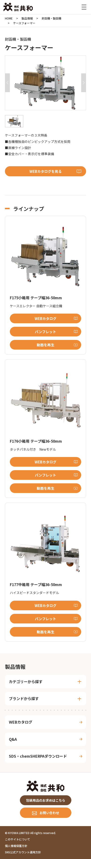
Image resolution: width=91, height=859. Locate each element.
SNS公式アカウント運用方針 (23, 852)
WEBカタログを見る (45, 171)
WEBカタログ (45, 318)
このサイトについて (17, 839)
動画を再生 (45, 344)
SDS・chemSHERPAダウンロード (38, 756)
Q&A (13, 739)
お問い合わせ (49, 812)
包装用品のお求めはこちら (45, 800)
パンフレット (45, 331)
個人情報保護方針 (16, 846)
